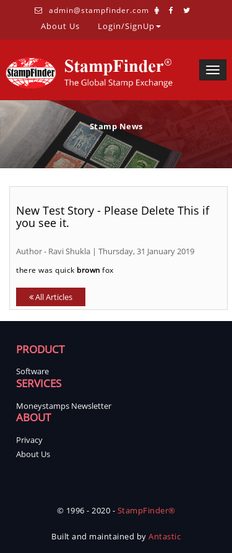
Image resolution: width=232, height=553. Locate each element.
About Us (60, 25)
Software (32, 371)
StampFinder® (147, 510)
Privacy (29, 439)
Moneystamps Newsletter (63, 405)
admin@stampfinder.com (99, 10)
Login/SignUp (129, 25)
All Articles (50, 296)
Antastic (164, 536)
